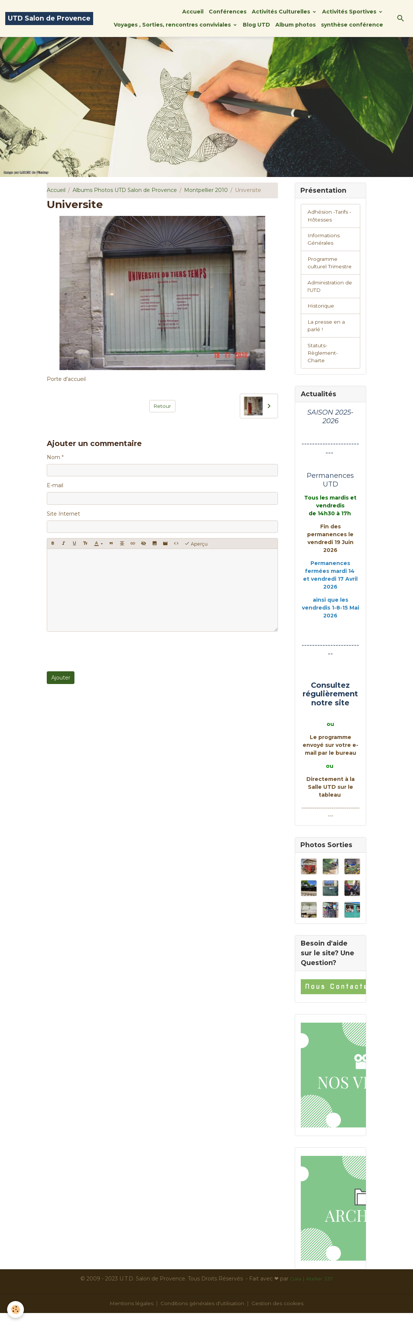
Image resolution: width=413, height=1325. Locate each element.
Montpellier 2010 (206, 190)
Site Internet (63, 513)
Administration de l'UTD (326, 296)
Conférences (228, 11)
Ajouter (60, 677)
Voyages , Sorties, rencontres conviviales (173, 24)
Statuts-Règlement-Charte (324, 364)
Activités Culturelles (282, 11)
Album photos (295, 24)
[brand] (49, 18)
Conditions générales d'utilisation (202, 1315)
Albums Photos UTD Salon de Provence (125, 190)
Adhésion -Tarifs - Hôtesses (330, 216)
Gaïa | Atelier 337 (311, 1290)
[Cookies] (15, 1309)
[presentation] (103, 651)
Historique (321, 316)
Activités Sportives (350, 11)
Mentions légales (130, 1315)
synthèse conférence (352, 24)
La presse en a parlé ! (326, 336)
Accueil (193, 11)
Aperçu (196, 543)
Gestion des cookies (279, 1315)
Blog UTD (256, 24)
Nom (53, 457)
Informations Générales (324, 240)
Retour (162, 406)
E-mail (55, 485)
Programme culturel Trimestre (324, 268)
